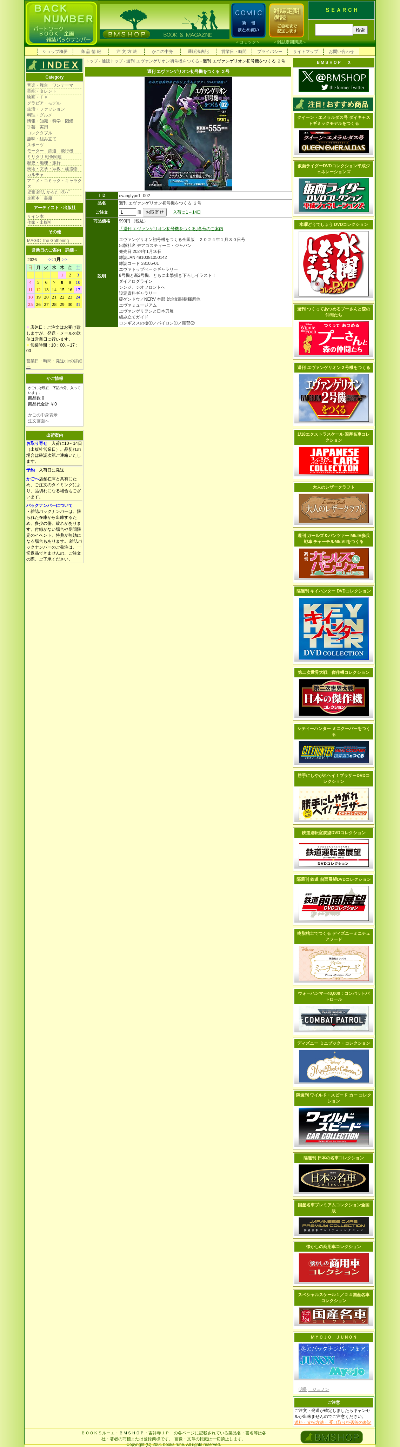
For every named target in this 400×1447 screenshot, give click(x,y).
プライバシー (269, 51)
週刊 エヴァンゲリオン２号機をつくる (333, 367)
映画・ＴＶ (37, 97)
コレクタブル (39, 132)
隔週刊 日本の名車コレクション (334, 1157)
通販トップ (112, 61)
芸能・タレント (41, 91)
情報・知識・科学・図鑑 (50, 121)
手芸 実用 (37, 127)
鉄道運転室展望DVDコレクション (333, 832)
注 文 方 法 (126, 51)
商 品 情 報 (91, 51)
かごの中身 (162, 51)
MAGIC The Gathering (48, 240)
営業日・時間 (234, 51)
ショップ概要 (55, 51)
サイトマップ (305, 51)
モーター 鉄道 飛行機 (50, 150)
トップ (91, 61)
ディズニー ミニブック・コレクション (333, 1043)
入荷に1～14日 (187, 212)
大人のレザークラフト (334, 487)
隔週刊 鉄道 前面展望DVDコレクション (333, 879)
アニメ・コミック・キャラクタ (54, 183)
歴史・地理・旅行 (44, 162)
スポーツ (35, 144)
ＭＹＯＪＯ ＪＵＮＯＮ (334, 1337)
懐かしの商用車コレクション (333, 1246)
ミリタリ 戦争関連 (44, 156)
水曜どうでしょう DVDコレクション (333, 224)
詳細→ (71, 250)
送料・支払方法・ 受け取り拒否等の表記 (332, 1422)
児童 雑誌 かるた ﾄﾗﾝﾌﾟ (49, 192)
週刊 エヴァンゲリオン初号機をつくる (162, 61)
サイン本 (35, 216)
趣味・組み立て (41, 138)
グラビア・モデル (44, 103)
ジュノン (318, 1389)
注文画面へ (38, 420)
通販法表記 (198, 51)
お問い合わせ (341, 51)
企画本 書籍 (39, 198)
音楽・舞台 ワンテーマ (50, 85)
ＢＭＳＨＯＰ (131, 1433)
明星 (303, 1389)
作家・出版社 (39, 222)
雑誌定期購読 (289, 42)
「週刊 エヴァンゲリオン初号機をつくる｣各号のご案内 (171, 228)
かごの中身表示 (43, 415)
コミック (247, 42)
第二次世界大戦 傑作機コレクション (333, 672)
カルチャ (35, 174)
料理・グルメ (39, 115)
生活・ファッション (46, 109)
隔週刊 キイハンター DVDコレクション (333, 591)
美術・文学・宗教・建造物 (52, 168)
